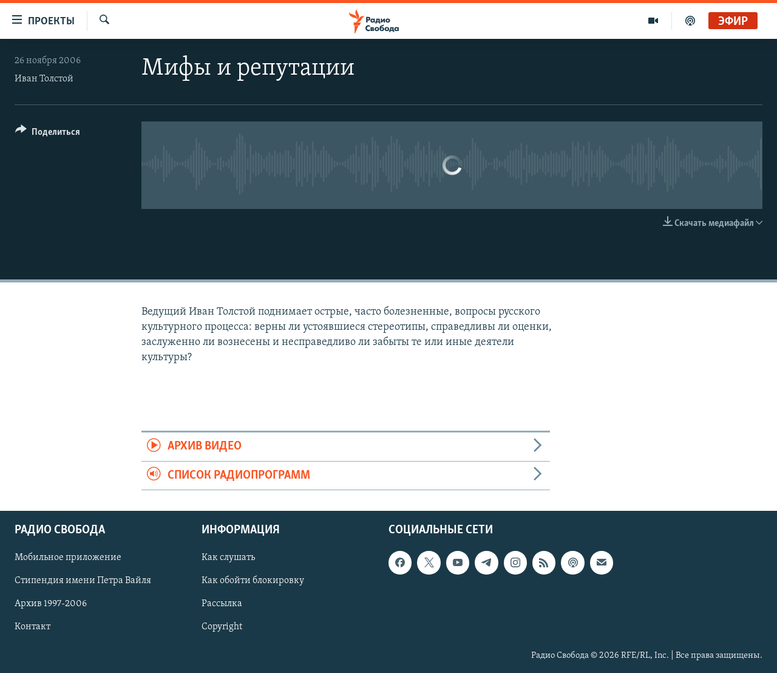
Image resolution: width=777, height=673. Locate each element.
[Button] (47, 133)
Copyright (222, 627)
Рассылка (222, 604)
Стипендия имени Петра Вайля (83, 581)
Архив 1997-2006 (51, 604)
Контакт (32, 627)
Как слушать (228, 557)
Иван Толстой (44, 79)
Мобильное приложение (68, 557)
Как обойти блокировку (253, 581)
